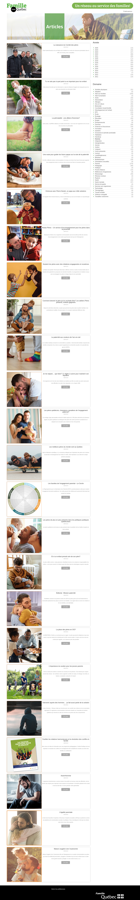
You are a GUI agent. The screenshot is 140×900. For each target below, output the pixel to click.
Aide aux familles (100, 93)
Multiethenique (99, 159)
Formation (98, 128)
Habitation (98, 135)
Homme (97, 139)
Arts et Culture (99, 104)
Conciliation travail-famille (103, 108)
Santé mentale (99, 182)
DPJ (96, 112)
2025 (96, 48)
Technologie (99, 188)
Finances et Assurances (102, 126)
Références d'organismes (103, 172)
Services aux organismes (103, 186)
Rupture (97, 178)
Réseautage (99, 174)
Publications (127, 11)
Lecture (97, 153)
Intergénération (100, 143)
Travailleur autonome (101, 196)
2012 (96, 74)
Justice (97, 147)
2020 (96, 58)
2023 (96, 52)
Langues (97, 149)
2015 (96, 68)
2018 (96, 62)
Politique (97, 167)
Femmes (98, 124)
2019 (96, 60)
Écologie (97, 116)
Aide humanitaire (100, 95)
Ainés (97, 98)
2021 (96, 56)
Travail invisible (100, 192)
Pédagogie (98, 165)
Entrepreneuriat (100, 122)
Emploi (97, 120)
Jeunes (97, 145)
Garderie (98, 130)
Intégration (98, 141)
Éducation (98, 118)
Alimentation (99, 100)
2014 (96, 70)
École (97, 114)
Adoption (98, 91)
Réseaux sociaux (100, 176)
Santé (97, 180)
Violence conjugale (101, 194)
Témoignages (99, 190)
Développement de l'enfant (103, 110)
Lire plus (65, 56)
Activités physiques (101, 89)
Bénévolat (98, 106)
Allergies (97, 102)
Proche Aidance (100, 170)
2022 (96, 54)
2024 (96, 50)
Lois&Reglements (100, 155)
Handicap (98, 137)
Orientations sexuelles (102, 161)
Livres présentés (100, 151)
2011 (96, 76)
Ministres (98, 157)
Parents (97, 163)
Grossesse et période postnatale (105, 133)
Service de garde (100, 184)
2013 (96, 72)
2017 (96, 64)
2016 (96, 66)
